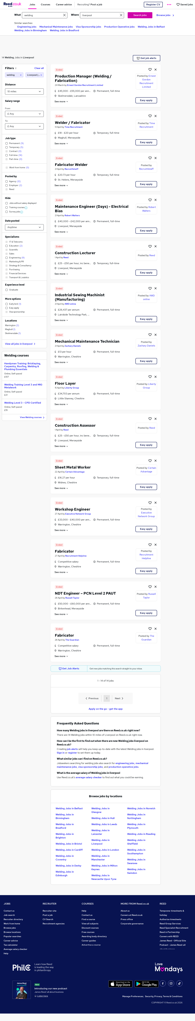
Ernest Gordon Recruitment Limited (85, 85)
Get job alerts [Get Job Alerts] (146, 58)
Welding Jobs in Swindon (136, 871)
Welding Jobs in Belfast (151, 26)
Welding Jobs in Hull (103, 818)
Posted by (11, 176)
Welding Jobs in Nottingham (136, 816)
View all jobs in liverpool (20, 343)
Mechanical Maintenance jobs (56, 26)
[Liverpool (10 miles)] (35, 75)
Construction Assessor (75, 425)
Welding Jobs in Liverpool (100, 841)
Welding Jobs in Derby (68, 865)
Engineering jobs (26, 26)
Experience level (15, 284)
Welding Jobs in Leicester (100, 832)
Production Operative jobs (119, 26)
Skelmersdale (13, 333)
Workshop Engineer (72, 509)
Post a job (48, 915)
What (17, 14)
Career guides (89, 940)
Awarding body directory (94, 936)
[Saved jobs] (184, 4)
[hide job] (155, 69)
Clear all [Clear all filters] (39, 68)
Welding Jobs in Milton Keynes (104, 867)
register (72, 752)
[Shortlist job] (150, 69)
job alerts (72, 749)
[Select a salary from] (24, 114)
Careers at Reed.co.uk (132, 915)
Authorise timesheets (170, 919)
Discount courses (90, 927)
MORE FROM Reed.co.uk (135, 903)
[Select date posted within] (24, 227)
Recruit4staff (71, 169)
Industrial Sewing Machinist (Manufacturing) (80, 297)
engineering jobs (124, 763)
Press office (127, 919)
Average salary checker (15, 949)
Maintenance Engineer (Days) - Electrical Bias (91, 208)
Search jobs (140, 15)
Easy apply (146, 100)
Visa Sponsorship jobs (88, 26)
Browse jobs (165, 15)
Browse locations (12, 932)
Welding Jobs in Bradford (64, 30)
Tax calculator (11, 945)
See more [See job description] (61, 101)
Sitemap (8, 962)
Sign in (60, 752)
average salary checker (89, 777)
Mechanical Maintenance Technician (87, 341)
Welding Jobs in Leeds (104, 824)
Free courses (88, 932)
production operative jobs (123, 766)
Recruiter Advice (51, 927)
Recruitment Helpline (76, 555)
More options (13, 299)
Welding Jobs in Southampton (136, 851)
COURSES (88, 903)
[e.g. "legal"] (44, 15)
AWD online (70, 303)
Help (6, 953)
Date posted (12, 220)
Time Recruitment (74, 127)
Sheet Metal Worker (73, 467)
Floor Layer (65, 383)
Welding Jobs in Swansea (136, 861)
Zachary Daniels (73, 345)
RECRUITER (49, 903)
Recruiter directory (13, 919)
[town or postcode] (102, 15)
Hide (8, 198)
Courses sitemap (90, 949)
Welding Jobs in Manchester (100, 857)
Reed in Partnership (170, 932)
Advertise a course (91, 945)
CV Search (48, 919)
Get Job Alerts (69, 668)
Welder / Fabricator (72, 122)
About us (125, 910)
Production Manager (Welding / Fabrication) (83, 78)
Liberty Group (72, 387)
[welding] (14, 75)
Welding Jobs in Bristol (69, 843)
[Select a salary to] (24, 126)
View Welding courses (32, 417)
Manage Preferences (132, 1003)
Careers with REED (169, 936)
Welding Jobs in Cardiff (69, 849)
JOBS (7, 903)
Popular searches (12, 936)
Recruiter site (49, 910)
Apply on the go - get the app (106, 708)
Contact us (9, 910)
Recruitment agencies (54, 923)
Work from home (12, 923)
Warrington (12, 325)
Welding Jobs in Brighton (65, 835)
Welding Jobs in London (105, 849)
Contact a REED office (15, 957)
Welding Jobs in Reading (141, 834)
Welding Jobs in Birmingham (30, 30)
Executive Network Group (78, 513)
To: (6, 120)
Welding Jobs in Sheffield (136, 841)
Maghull (10, 329)
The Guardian (72, 639)
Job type (10, 138)
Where (75, 14)
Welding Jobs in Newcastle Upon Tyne (103, 877)
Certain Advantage (75, 471)
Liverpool (28, 57)
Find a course (88, 919)
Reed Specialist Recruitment (174, 927)
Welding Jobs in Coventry (65, 857)
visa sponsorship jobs (90, 766)
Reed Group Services (170, 923)
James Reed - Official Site (173, 940)
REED (163, 903)
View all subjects (90, 923)
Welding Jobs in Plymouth (136, 826)
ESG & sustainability (170, 953)
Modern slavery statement (134, 927)
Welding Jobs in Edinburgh (65, 873)
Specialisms (12, 236)
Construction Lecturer (75, 253)
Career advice (11, 940)
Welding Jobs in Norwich (141, 808)
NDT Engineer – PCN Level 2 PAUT (85, 593)
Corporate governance (132, 923)
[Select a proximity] (24, 91)
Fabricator (64, 551)
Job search (9, 915)
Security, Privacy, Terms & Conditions (164, 1003)
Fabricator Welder (71, 164)
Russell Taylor (72, 597)
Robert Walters (72, 215)
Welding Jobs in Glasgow (100, 810)
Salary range (12, 101)
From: (8, 108)
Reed (66, 257)
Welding (9, 57)
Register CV (153, 4)
